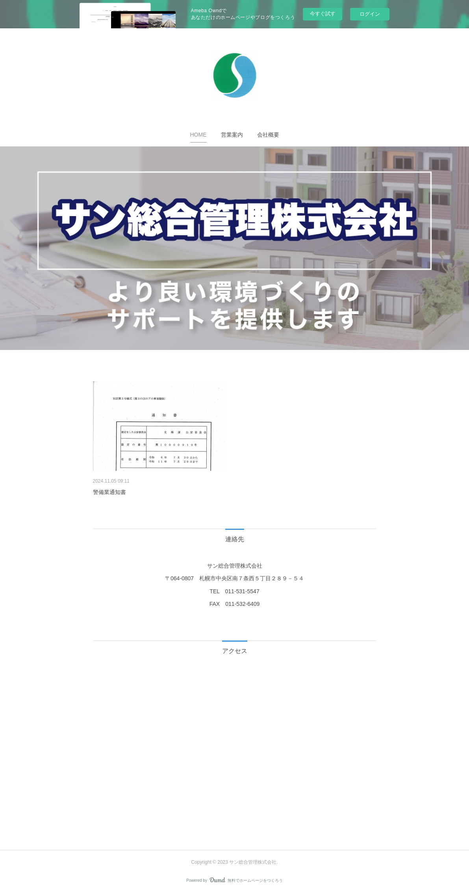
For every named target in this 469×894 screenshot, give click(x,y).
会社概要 (268, 134)
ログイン (370, 14)
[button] (198, 134)
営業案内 (232, 134)
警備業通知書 (109, 492)
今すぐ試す (323, 14)
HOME (198, 134)
